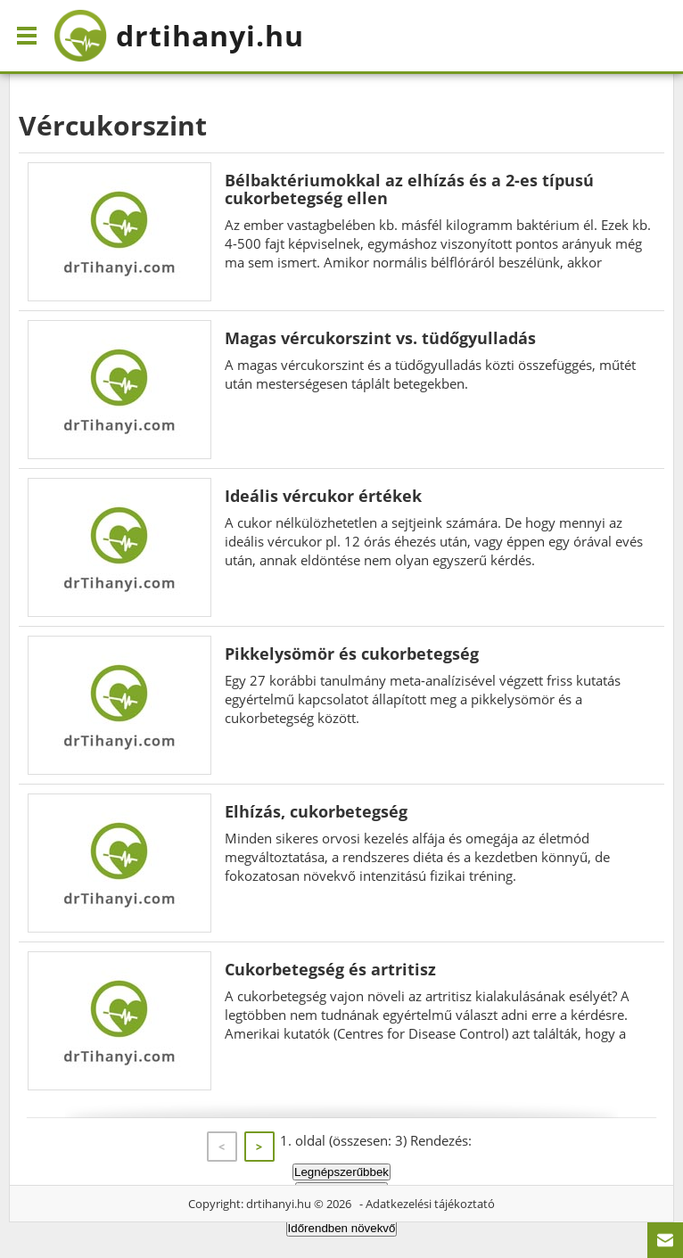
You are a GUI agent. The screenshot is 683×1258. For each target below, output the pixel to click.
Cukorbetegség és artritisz (330, 969)
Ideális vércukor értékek (323, 495)
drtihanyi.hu (278, 1204)
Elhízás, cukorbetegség (316, 811)
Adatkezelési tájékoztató (430, 1204)
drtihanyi (178, 35)
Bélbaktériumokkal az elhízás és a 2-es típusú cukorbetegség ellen (409, 189)
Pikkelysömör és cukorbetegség (352, 653)
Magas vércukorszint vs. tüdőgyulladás (380, 338)
